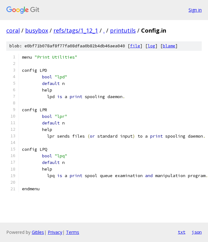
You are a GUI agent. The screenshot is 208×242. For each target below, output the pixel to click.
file (135, 46)
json (197, 232)
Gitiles (38, 232)
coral (13, 30)
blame (169, 46)
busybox (36, 30)
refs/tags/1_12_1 (75, 30)
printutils (123, 30)
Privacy (55, 232)
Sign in (195, 10)
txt (181, 232)
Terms (72, 232)
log (151, 46)
